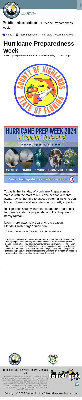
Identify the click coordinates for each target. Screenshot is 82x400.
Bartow (28, 13)
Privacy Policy (28, 369)
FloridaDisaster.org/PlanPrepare (26, 226)
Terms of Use (10, 369)
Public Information (27, 34)
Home (7, 34)
